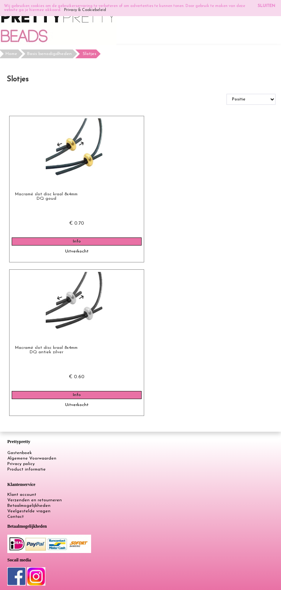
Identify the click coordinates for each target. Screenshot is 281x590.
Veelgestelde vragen (28, 511)
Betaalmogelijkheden (28, 506)
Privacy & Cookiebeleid (85, 10)
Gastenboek (19, 453)
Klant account (21, 495)
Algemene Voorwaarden (31, 458)
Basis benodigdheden (49, 54)
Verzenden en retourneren (34, 500)
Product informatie (26, 469)
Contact (15, 517)
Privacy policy (21, 464)
